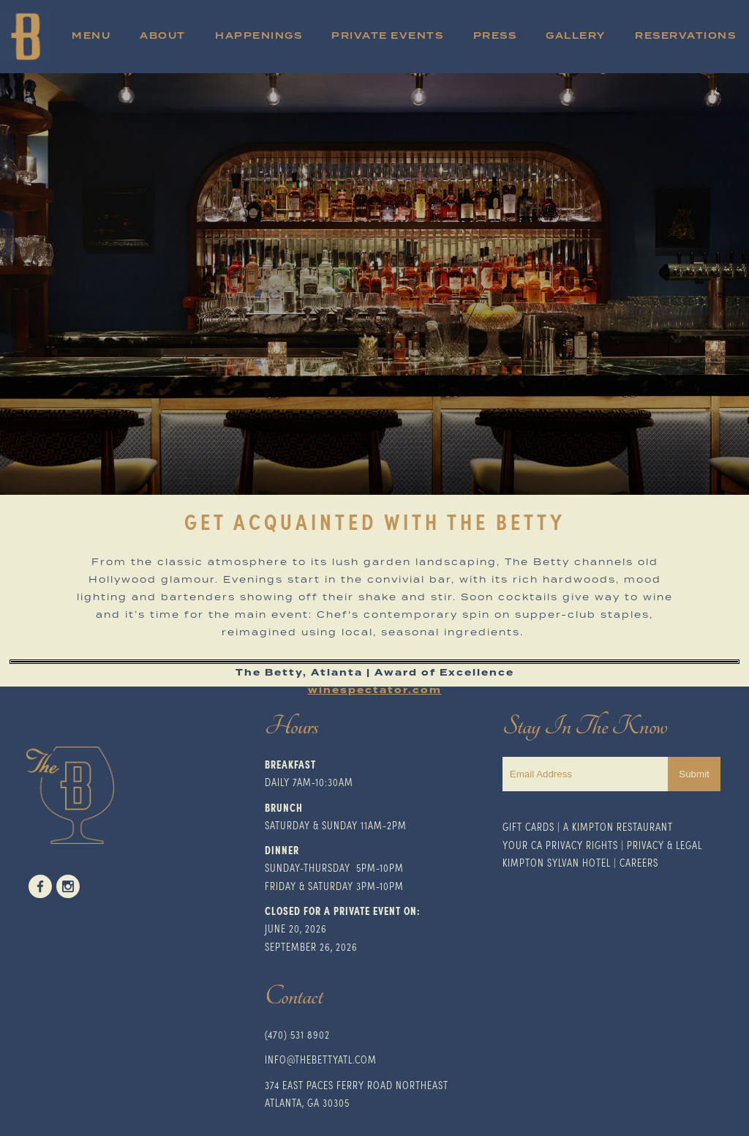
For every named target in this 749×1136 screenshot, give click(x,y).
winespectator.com (375, 690)
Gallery (576, 36)
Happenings (258, 36)
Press (495, 36)
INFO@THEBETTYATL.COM (321, 1059)
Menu (91, 36)
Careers (639, 862)
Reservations (685, 36)
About (163, 36)
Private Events (387, 36)
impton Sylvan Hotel (559, 862)
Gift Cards (528, 826)
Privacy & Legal (664, 844)
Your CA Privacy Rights (560, 844)
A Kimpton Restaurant (618, 826)
